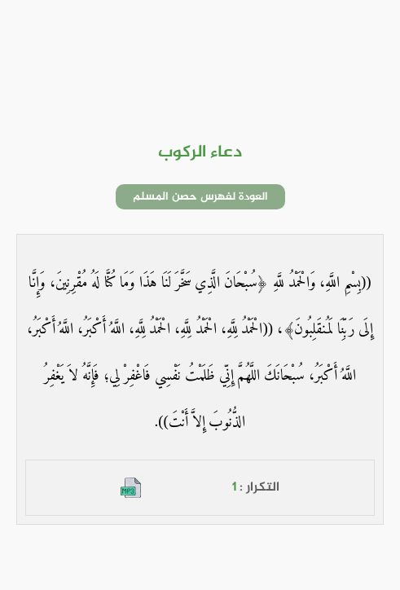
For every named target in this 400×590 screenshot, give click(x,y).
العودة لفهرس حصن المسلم (200, 196)
